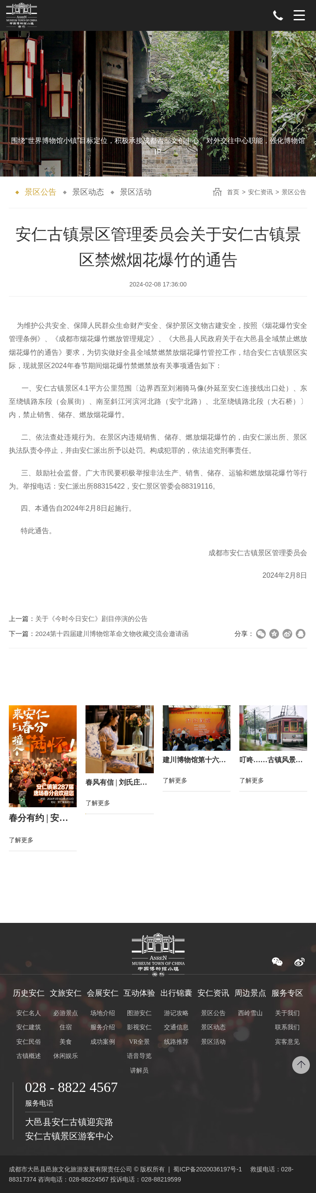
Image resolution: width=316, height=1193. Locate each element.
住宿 (65, 1027)
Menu (299, 15)
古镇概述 (28, 1056)
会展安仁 (103, 993)
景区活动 (136, 192)
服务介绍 (102, 1027)
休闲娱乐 (65, 1056)
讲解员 (139, 1070)
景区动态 (88, 192)
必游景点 (65, 1013)
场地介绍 (102, 1013)
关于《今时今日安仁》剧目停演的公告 (91, 618)
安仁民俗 (28, 1042)
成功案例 (102, 1042)
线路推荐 (176, 1042)
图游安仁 (139, 1013)
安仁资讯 (260, 192)
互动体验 (139, 993)
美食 (65, 1042)
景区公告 (40, 192)
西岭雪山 (250, 1013)
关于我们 (287, 1013)
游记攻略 (176, 1013)
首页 (233, 192)
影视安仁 (139, 1027)
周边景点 (250, 993)
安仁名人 (28, 1013)
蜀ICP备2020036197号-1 (207, 1169)
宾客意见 (287, 1042)
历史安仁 (29, 993)
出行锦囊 (176, 993)
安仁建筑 (28, 1027)
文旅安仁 (66, 993)
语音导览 (139, 1056)
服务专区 (287, 993)
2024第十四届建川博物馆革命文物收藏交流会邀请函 (112, 633)
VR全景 (139, 1042)
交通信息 (176, 1027)
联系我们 (287, 1027)
